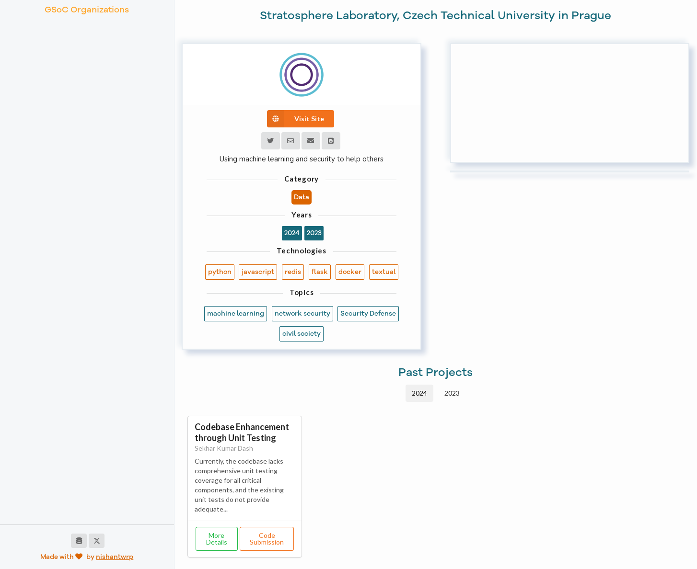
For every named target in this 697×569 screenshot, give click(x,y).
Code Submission (267, 538)
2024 (419, 393)
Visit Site (295, 118)
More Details (216, 538)
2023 (452, 393)
